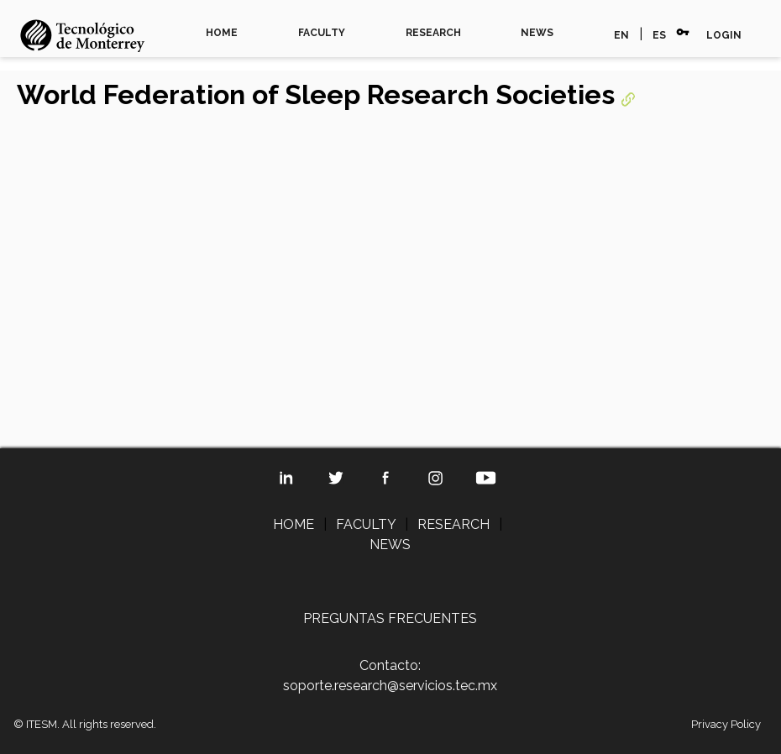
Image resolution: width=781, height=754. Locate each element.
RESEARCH (433, 33)
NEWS (537, 33)
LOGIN (724, 35)
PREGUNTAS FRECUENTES (390, 618)
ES (659, 35)
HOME (222, 33)
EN (621, 35)
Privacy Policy (726, 724)
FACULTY (321, 33)
